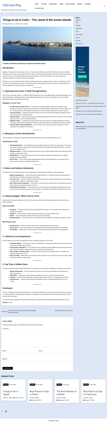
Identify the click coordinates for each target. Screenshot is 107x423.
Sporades (88, 4)
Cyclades (44, 4)
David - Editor (24, 24)
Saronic (79, 4)
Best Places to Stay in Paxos (39, 393)
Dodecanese (53, 4)
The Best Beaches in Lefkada (67, 393)
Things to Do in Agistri (10, 393)
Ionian (61, 4)
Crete (37, 4)
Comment (6, 328)
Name (5, 351)
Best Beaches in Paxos (81, 100)
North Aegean (70, 4)
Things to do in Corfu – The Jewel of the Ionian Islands (90, 103)
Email (40, 351)
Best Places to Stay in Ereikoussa (93, 393)
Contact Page (39, 8)
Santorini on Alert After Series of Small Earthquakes (89, 111)
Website (5, 359)
